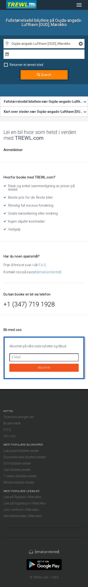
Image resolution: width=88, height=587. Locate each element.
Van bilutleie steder (17, 470)
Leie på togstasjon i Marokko (25, 503)
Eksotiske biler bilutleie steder (25, 457)
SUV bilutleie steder (17, 463)
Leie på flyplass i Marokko (23, 497)
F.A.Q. (42, 265)
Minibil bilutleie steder (19, 482)
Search (44, 75)
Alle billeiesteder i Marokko (23, 516)
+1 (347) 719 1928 (29, 304)
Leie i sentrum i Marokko (21, 509)
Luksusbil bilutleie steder (21, 451)
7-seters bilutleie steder (20, 476)
